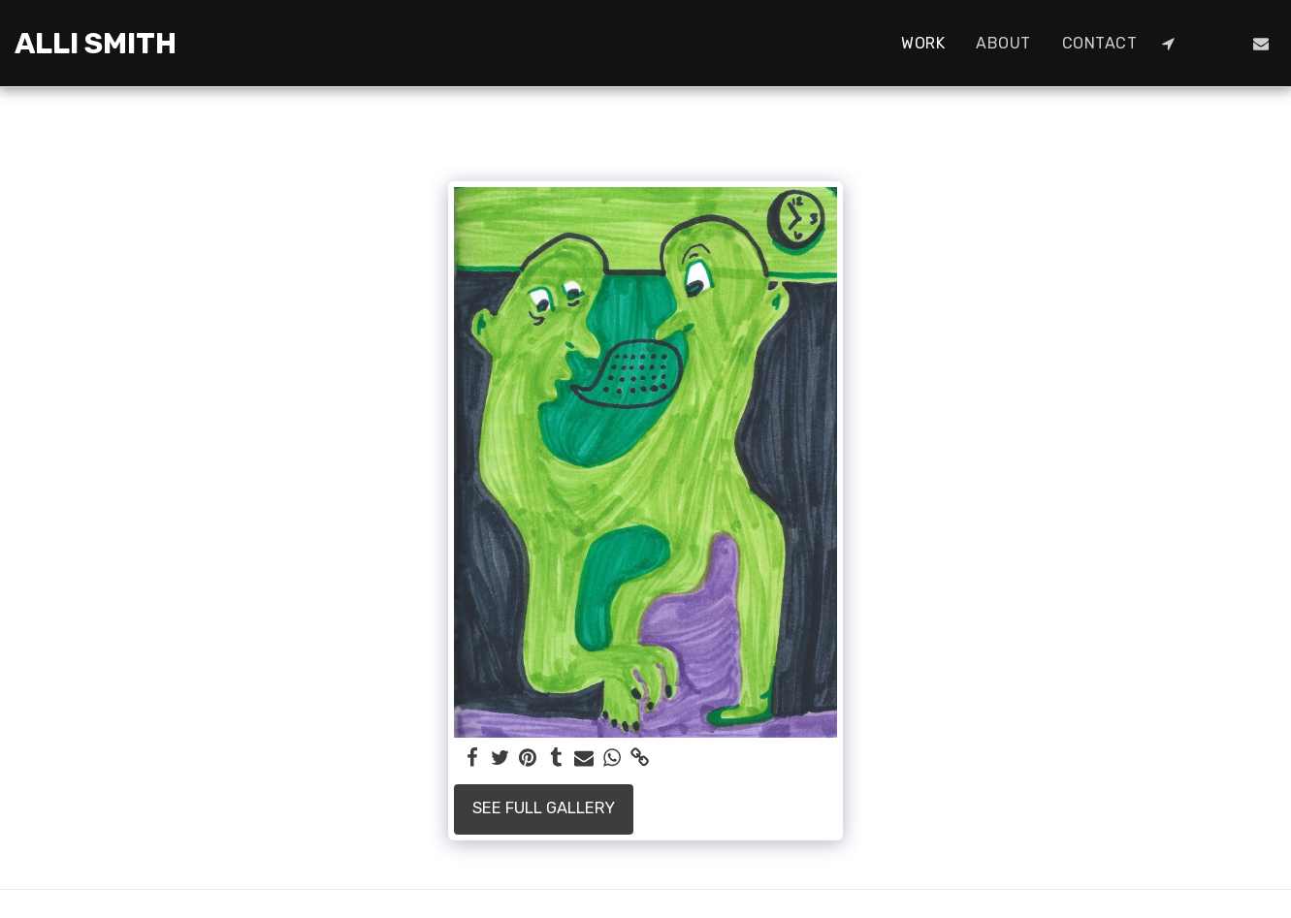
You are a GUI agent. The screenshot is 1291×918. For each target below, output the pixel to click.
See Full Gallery (543, 808)
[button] (1167, 43)
